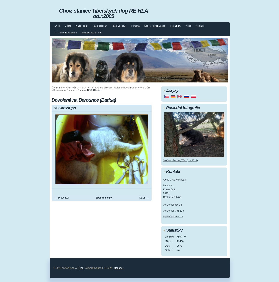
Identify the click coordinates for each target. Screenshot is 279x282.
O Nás (68, 26)
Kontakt (199, 26)
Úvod (57, 26)
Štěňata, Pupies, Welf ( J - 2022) (180, 160)
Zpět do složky (104, 197)
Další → (143, 197)
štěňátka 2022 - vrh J (92, 32)
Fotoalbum (175, 26)
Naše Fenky (82, 26)
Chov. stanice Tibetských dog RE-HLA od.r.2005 (103, 13)
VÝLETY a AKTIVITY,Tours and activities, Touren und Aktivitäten (104, 87)
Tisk (81, 268)
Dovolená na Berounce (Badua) (69, 90)
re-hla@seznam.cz (173, 216)
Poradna (135, 26)
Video (188, 26)
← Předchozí (62, 197)
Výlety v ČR (144, 87)
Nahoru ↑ (119, 268)
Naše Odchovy (119, 26)
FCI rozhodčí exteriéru (66, 32)
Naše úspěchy (100, 26)
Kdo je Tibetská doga (154, 26)
